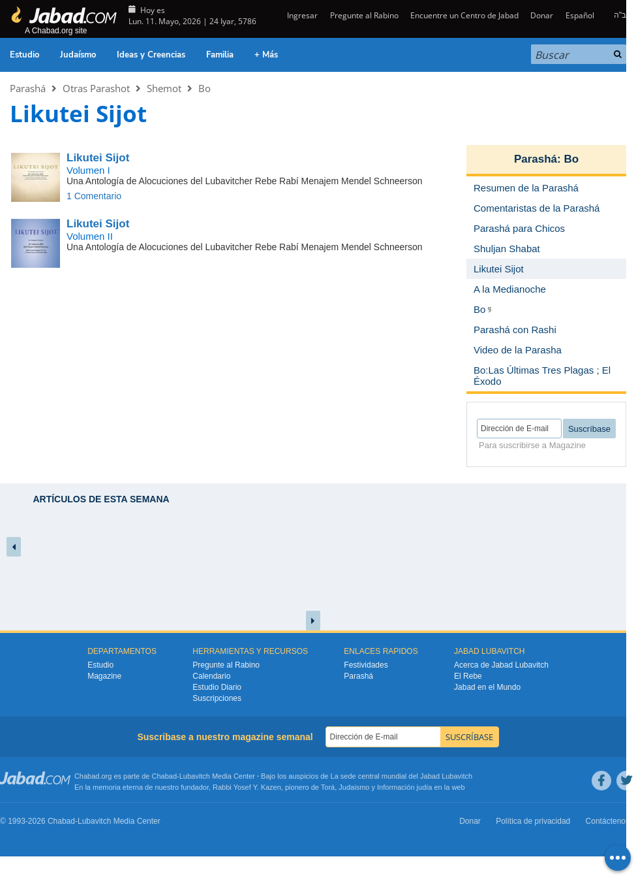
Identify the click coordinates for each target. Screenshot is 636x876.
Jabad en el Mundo (487, 687)
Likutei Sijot (98, 158)
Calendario (211, 676)
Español (580, 15)
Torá (328, 787)
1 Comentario (94, 196)
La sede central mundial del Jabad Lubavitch (402, 776)
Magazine (104, 676)
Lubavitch (194, 776)
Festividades (365, 665)
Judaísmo (78, 55)
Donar (541, 15)
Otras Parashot (96, 88)
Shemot (164, 88)
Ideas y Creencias (151, 55)
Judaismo (354, 787)
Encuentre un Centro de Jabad (464, 15)
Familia (220, 55)
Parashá (28, 88)
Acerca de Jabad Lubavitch (501, 665)
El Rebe (468, 676)
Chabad (164, 776)
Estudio (24, 55)
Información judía (405, 787)
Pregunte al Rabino (364, 15)
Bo (204, 88)
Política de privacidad (533, 821)
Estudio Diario (216, 687)
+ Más (266, 55)
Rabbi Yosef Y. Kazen (247, 787)
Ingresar (301, 15)
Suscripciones (216, 698)
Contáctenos (607, 821)
